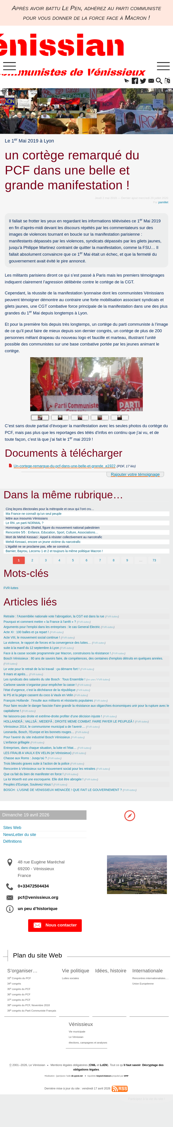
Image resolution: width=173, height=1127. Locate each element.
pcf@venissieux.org (38, 905)
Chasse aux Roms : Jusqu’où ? (28, 765)
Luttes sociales (73, 985)
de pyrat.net (77, 1089)
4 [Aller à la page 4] (59, 567)
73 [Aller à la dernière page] (154, 567)
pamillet (163, 203)
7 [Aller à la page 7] (100, 567)
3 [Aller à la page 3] (46, 567)
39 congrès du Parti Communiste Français (33, 1022)
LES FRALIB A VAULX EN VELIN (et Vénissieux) (42, 760)
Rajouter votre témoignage (135, 475)
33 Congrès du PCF (19, 985)
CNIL (92, 1078)
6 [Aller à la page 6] (87, 567)
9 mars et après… (18, 681)
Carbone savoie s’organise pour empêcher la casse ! (45, 691)
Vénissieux (78, 1036)
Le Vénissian (74, 1049)
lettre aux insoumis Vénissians (29, 521)
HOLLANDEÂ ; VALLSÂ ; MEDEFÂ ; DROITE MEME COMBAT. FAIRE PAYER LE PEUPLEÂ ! (77, 728)
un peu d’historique (37, 916)
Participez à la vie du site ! (146, 1112)
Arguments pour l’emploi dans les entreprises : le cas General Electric (58, 633)
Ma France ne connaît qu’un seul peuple (37, 515)
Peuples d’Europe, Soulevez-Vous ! (31, 792)
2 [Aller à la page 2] (32, 567)
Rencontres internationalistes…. (149, 985)
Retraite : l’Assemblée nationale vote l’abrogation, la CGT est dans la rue (60, 623)
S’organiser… (21, 978)
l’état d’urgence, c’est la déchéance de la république (44, 697)
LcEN (103, 1078)
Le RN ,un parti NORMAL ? (27, 526)
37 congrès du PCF (19, 1010)
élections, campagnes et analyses (88, 1055)
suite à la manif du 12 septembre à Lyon (35, 655)
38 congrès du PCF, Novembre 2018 (30, 1016)
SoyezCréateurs (104, 1089)
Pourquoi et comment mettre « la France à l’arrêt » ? (44, 628)
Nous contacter (55, 933)
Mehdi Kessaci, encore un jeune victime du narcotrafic (48, 547)
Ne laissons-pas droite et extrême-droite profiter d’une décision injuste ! (59, 723)
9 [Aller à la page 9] (127, 567)
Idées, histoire (110, 978)
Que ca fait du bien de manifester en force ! (37, 781)
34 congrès (13, 992)
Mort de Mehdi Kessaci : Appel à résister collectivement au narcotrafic (60, 542)
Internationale (144, 978)
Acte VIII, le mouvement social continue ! (35, 644)
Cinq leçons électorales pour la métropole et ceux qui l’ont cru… (56, 510)
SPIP (126, 1089)
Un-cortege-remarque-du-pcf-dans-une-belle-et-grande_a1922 (71, 466)
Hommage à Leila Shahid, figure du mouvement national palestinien (59, 531)
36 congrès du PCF (19, 1004)
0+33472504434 (33, 893)
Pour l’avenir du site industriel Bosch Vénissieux (41, 744)
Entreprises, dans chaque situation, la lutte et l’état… (45, 755)
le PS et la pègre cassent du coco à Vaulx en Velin (43, 702)
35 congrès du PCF (19, 998)
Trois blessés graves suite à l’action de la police (41, 771)
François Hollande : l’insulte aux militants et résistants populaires (54, 707)
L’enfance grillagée (18, 750)
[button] (122, 81)
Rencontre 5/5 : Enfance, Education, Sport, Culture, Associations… (58, 536)
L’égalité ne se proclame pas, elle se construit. (42, 552)
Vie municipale (75, 1043)
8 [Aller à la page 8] (114, 567)
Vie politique (77, 978)
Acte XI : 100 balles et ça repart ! (29, 639)
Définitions (13, 848)
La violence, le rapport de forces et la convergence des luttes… (53, 649)
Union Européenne (141, 992)
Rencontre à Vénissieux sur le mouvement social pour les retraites (55, 776)
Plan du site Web (37, 963)
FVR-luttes (12, 594)
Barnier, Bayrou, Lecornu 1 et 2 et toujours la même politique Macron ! (60, 558)
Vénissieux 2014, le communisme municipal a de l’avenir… (49, 734)
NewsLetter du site (21, 841)
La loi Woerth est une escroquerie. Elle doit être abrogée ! (48, 786)
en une (102, 686)
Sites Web (13, 834)
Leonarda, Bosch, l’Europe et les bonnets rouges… (43, 739)
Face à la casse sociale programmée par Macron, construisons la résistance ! (64, 660)
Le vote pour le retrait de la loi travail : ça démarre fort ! (46, 676)
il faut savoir (132, 1078)
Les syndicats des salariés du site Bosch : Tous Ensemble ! (50, 686)
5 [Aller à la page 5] (73, 567)
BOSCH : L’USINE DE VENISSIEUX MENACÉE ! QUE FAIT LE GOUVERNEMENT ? (70, 797)
